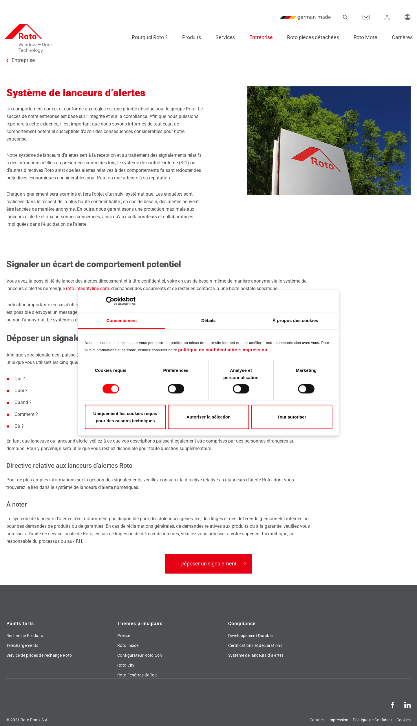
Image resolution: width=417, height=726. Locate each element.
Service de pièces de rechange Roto (39, 655)
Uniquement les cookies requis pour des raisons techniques (125, 417)
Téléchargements (22, 645)
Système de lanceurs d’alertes (256, 655)
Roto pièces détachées (311, 37)
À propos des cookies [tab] (295, 320)
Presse (123, 635)
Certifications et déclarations (255, 645)
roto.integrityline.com (87, 288)
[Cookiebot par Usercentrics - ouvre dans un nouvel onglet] (110, 301)
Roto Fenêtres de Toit (137, 675)
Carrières (400, 37)
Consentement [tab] (121, 320)
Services (223, 37)
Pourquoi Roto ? (148, 37)
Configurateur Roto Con (139, 655)
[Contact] (366, 17)
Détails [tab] (208, 320)
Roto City (126, 665)
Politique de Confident (372, 720)
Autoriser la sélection (208, 416)
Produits (189, 37)
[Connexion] (387, 17)
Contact (317, 720)
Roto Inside (127, 645)
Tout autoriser (291, 416)
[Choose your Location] (408, 17)
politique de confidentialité (207, 349)
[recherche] (345, 17)
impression (255, 349)
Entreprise (258, 37)
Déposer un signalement (208, 564)
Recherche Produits (24, 635)
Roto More (363, 37)
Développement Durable (250, 635)
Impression (338, 720)
